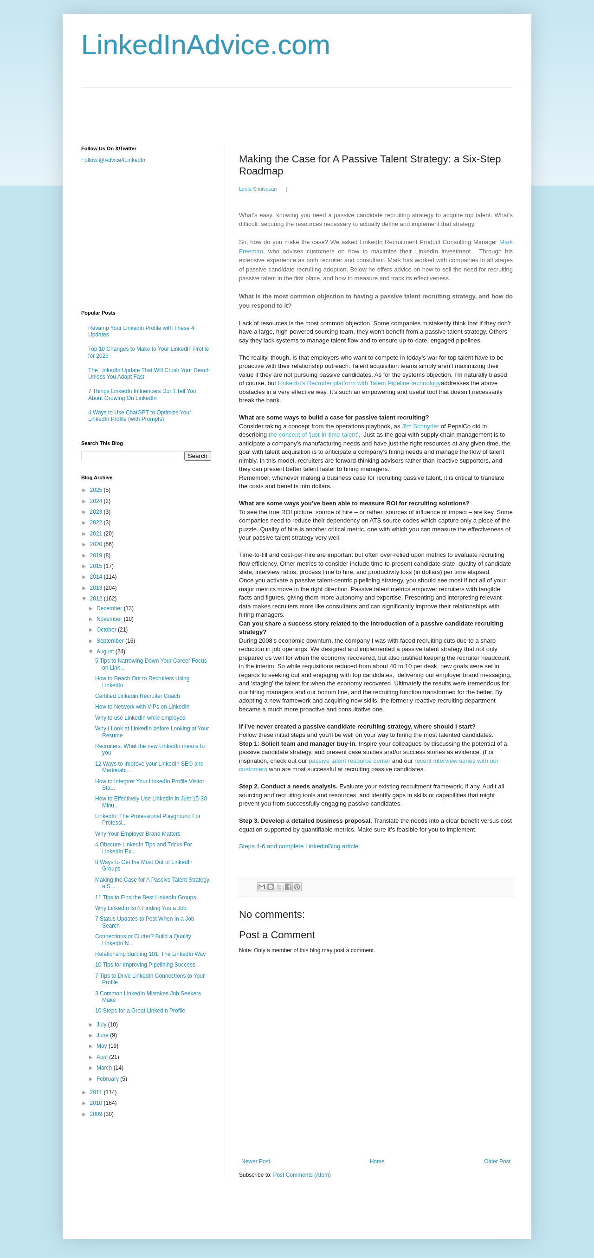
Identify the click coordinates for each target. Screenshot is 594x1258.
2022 (97, 522)
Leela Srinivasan (258, 189)
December (110, 608)
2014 (97, 577)
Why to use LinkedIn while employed (140, 718)
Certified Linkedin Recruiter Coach (137, 696)
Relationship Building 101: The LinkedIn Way (150, 954)
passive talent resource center (349, 760)
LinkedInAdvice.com (205, 44)
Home (377, 1161)
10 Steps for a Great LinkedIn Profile (140, 1010)
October (107, 629)
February (108, 1079)
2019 (97, 555)
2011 (97, 1092)
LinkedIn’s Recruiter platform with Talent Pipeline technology (359, 383)
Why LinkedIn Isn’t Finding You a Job (141, 908)
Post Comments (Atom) (302, 1175)
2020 (97, 544)
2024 (97, 501)
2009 (97, 1114)
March (105, 1067)
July (102, 1024)
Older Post (497, 1161)
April (103, 1057)
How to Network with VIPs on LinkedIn (142, 706)
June (103, 1035)
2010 (97, 1103)
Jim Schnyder (420, 426)
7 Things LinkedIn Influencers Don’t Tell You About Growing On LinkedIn (142, 394)
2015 (97, 566)
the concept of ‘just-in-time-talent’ (314, 434)
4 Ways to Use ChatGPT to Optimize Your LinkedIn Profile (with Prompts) (139, 415)
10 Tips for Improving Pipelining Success (145, 964)
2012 (97, 598)
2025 (97, 490)
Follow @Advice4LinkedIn (113, 160)
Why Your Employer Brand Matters (138, 834)
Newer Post (255, 1161)
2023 (97, 512)
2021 (97, 533)
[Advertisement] (250, 108)
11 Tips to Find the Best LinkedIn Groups (145, 897)
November (110, 619)
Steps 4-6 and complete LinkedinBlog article (298, 846)
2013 (97, 588)
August (106, 651)
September (111, 641)
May (103, 1046)
